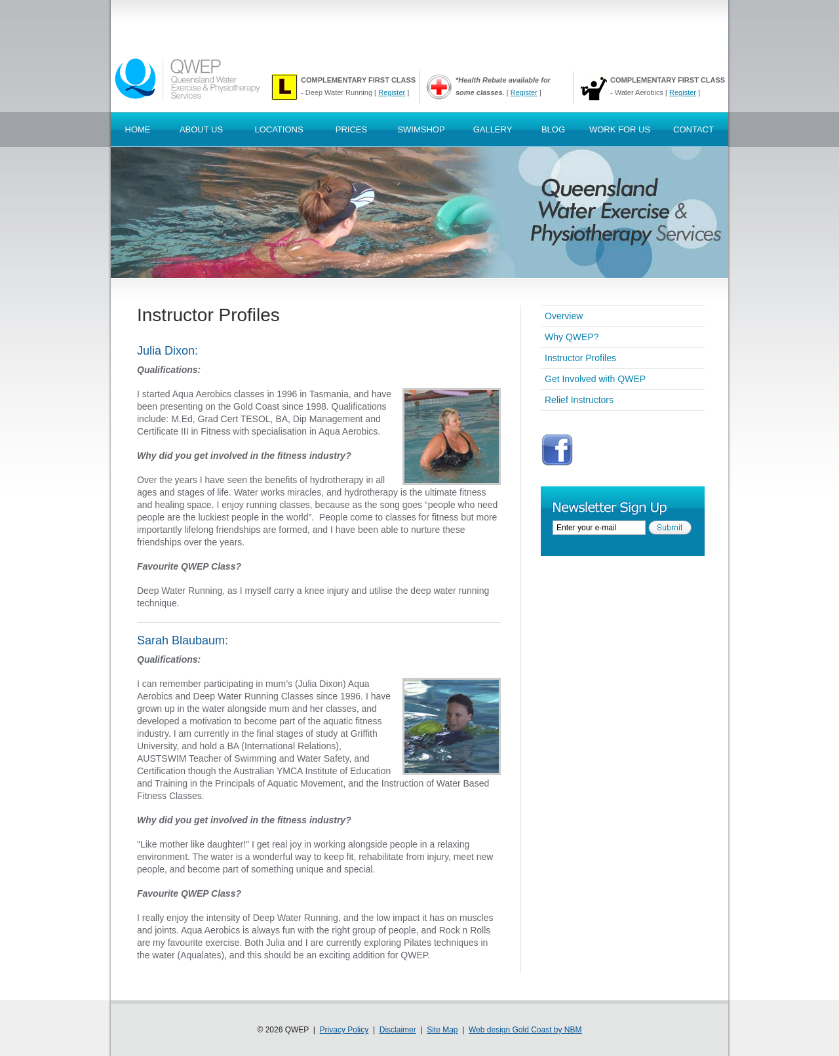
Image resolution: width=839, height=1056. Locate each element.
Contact (693, 129)
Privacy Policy (344, 1029)
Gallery (493, 129)
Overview (564, 316)
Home (138, 129)
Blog (553, 129)
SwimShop (420, 129)
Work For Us (619, 129)
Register (391, 92)
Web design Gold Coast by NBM (525, 1029)
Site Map (442, 1029)
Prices (351, 129)
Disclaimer (398, 1029)
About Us (201, 129)
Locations (278, 129)
